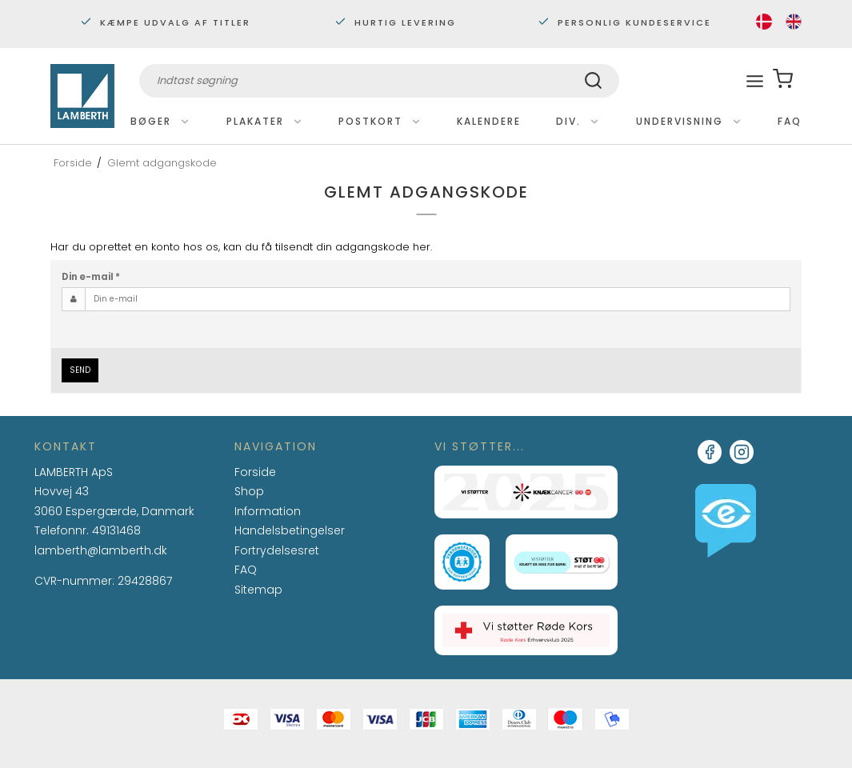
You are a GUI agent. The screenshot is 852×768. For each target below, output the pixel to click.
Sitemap (258, 590)
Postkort (380, 121)
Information (267, 512)
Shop (249, 491)
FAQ (790, 121)
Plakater (264, 121)
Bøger (160, 121)
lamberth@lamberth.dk (100, 551)
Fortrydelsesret (276, 550)
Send (80, 370)
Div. (578, 121)
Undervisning (689, 121)
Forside (255, 472)
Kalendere (489, 121)
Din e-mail (91, 276)
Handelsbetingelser (289, 530)
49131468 (116, 530)
